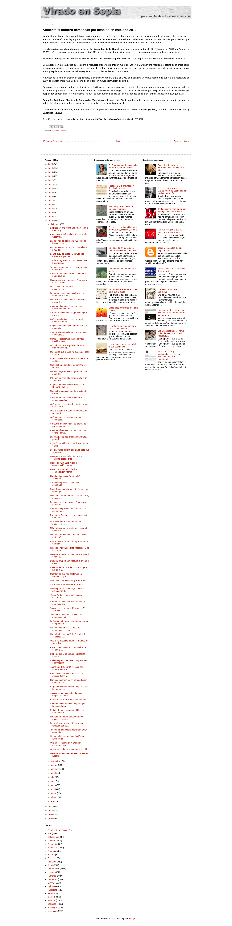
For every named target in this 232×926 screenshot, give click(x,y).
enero (54, 801)
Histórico (52, 872)
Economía (54, 131)
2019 (50, 192)
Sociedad (52, 904)
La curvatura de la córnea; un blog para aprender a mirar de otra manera (171, 312)
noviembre (56, 761)
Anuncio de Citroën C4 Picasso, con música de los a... (66, 668)
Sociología (52, 907)
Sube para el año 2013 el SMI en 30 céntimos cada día (66, 398)
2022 (50, 180)
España (63, 131)
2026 (50, 164)
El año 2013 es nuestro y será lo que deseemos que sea (67, 255)
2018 (50, 196)
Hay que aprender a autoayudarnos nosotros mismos (66, 718)
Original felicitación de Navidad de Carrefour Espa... (66, 744)
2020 (50, 188)
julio (53, 777)
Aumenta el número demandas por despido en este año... (66, 307)
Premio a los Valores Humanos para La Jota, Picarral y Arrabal (123, 228)
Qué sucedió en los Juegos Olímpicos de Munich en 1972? (123, 249)
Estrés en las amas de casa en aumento (68, 699)
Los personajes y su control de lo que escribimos (123, 345)
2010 (50, 810)
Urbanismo (53, 911)
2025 (50, 168)
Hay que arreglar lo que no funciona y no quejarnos (170, 231)
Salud (50, 893)
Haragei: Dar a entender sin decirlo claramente (121, 187)
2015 (50, 209)
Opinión (51, 886)
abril (53, 789)
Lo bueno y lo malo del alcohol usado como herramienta (67, 294)
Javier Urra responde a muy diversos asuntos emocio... (67, 615)
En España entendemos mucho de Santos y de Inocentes (123, 166)
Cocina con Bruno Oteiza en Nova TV (67, 584)
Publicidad (52, 890)
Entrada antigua (181, 141)
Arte (49, 833)
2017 (50, 200)
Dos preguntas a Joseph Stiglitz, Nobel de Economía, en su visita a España (172, 190)
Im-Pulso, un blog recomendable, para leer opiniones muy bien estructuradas (169, 355)
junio (53, 781)
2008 (50, 818)
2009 (50, 814)
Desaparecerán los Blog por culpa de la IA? (170, 249)
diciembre (55, 224)
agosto (54, 773)
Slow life (51, 900)
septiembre (56, 769)
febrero (54, 797)
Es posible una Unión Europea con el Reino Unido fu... (67, 385)
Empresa (52, 851)
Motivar (51, 883)
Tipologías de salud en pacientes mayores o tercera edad (171, 167)
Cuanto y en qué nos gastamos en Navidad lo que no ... (66, 575)
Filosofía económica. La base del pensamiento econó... (65, 629)
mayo (53, 785)
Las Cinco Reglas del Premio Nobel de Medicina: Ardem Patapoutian (171, 333)
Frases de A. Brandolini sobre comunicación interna (63, 464)
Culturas (51, 840)
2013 (50, 217)
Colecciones (53, 837)
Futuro (51, 865)
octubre (54, 765)
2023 (50, 176)
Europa (51, 858)
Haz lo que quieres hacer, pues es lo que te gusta (123, 290)
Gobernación (53, 868)
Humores (52, 876)
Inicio (118, 141)
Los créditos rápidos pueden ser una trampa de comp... (67, 346)
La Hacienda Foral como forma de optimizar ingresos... (66, 522)
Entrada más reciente (53, 141)
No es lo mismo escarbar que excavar (67, 580)
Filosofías (52, 862)
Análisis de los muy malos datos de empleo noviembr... (66, 694)
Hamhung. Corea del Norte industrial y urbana (121, 207)
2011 (50, 806)
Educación (52, 847)
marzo (54, 793)
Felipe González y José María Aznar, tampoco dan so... (67, 724)
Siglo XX (52, 897)
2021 (50, 184)
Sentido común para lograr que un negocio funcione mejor (172, 210)
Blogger (132, 918)
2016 (50, 204)
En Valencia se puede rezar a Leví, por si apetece (122, 327)
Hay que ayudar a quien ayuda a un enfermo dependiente (66, 457)
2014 (50, 213)
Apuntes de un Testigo (58, 830)
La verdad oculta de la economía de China (69, 749)
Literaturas (52, 879)
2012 (50, 221)
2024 (50, 172)
